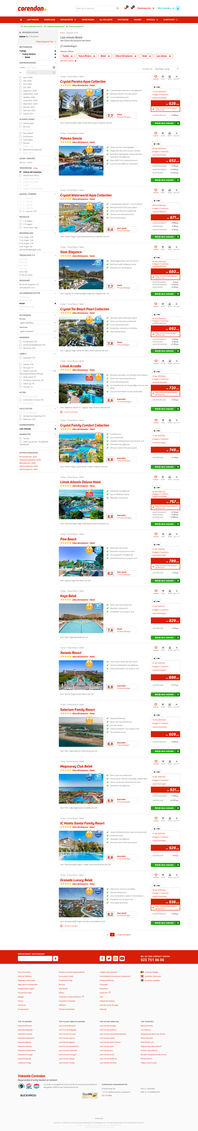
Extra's (20, 1001)
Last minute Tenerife (108, 1062)
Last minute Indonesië (68, 1050)
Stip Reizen (63, 988)
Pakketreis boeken (107, 1001)
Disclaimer (104, 988)
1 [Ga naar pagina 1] (107, 934)
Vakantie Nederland (26, 1038)
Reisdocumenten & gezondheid (71, 972)
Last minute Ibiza (107, 1046)
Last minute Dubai (107, 1038)
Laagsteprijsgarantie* (56, 26)
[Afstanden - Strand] (37, 323)
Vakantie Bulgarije (25, 1030)
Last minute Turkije (67, 1062)
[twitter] (109, 958)
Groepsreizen (23, 1009)
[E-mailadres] (35, 958)
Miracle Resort (146, 1058)
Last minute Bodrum (108, 1030)
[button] (37, 47)
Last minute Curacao (67, 1034)
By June (62, 984)
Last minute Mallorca (108, 1058)
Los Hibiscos (146, 1030)
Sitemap (103, 1009)
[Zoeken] (117, 8)
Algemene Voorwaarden (28, 984)
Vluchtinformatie (25, 992)
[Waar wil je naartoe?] (97, 8)
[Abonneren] (55, 958)
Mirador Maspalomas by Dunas (153, 1054)
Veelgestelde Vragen (26, 988)
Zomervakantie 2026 (28, 466)
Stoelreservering (65, 980)
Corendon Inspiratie (67, 1001)
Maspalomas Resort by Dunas (153, 1034)
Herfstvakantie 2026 (28, 469)
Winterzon (123, 19)
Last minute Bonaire (67, 1025)
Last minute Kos (106, 1050)
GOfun (61, 992)
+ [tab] (156, 87)
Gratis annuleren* (76, 26)
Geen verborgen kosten (33, 26)
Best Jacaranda (147, 1025)
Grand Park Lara (147, 1042)
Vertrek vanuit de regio (109, 1005)
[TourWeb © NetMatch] (99, 1118)
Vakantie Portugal (25, 1054)
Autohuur (22, 1005)
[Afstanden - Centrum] (37, 331)
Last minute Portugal (67, 1054)
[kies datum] (41, 67)
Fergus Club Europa (149, 1062)
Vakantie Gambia (25, 1046)
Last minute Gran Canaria (110, 1042)
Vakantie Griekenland (26, 1050)
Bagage (21, 997)
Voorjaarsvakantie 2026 (30, 459)
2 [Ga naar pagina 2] (112, 934)
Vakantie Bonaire (25, 1025)
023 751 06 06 (152, 960)
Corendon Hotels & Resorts (70, 997)
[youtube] (122, 958)
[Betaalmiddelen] (28, 1095)
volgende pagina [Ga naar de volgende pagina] (124, 934)
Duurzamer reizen (66, 976)
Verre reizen (88, 19)
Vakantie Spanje (24, 1058)
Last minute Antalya (108, 1025)
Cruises (137, 19)
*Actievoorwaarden (67, 1009)
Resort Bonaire (147, 1038)
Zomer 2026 (49, 19)
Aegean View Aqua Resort (151, 1046)
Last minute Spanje (67, 1058)
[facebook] (102, 958)
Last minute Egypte (67, 1042)
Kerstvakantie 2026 (28, 456)
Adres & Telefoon (25, 976)
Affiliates (62, 1005)
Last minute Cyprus (67, 1038)
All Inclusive (106, 19)
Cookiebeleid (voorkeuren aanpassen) (115, 976)
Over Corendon (24, 972)
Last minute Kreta (107, 1054)
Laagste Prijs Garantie (108, 972)
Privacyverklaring (107, 980)
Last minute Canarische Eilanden (113, 1034)
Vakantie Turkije (24, 1062)
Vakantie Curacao (25, 1034)
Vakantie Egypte (24, 1042)
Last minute (33, 19)
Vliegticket (169, 19)
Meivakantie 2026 (27, 463)
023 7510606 (107, 1095)
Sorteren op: (147, 69)
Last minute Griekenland (69, 1046)
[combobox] (97, 8)
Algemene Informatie (26, 980)
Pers (101, 997)
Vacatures (104, 992)
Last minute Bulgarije (67, 1030)
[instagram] (115, 958)
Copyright (104, 984)
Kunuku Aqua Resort (149, 1050)
